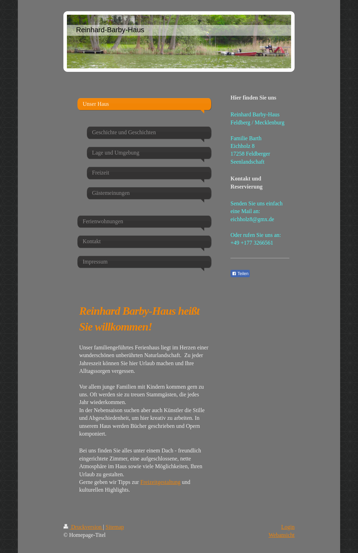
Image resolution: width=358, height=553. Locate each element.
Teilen (240, 273)
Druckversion (83, 527)
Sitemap (114, 527)
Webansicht (282, 535)
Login (288, 527)
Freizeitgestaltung (160, 482)
